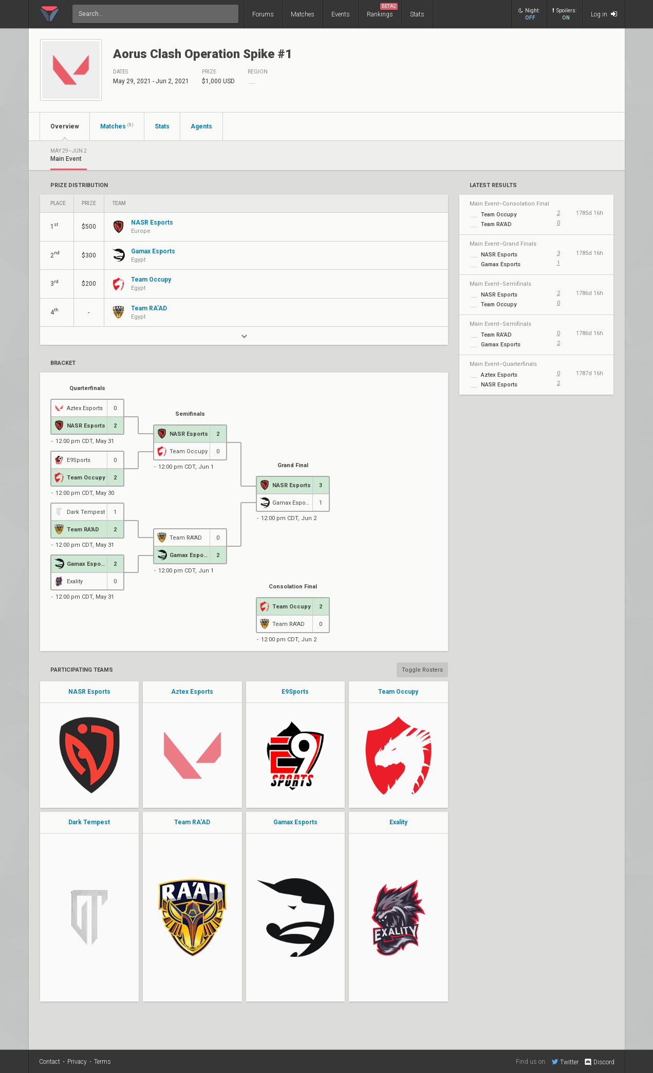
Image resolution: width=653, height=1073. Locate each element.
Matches (302, 14)
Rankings (382, 10)
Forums (263, 14)
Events (340, 14)
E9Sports (295, 691)
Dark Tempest (89, 822)
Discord (599, 1062)
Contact (49, 1062)
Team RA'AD (192, 822)
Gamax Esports (295, 822)
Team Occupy (398, 691)
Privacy (77, 1062)
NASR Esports (89, 691)
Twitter (565, 1061)
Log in (604, 14)
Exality (398, 822)
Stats (417, 14)
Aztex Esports (192, 691)
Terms (102, 1062)
